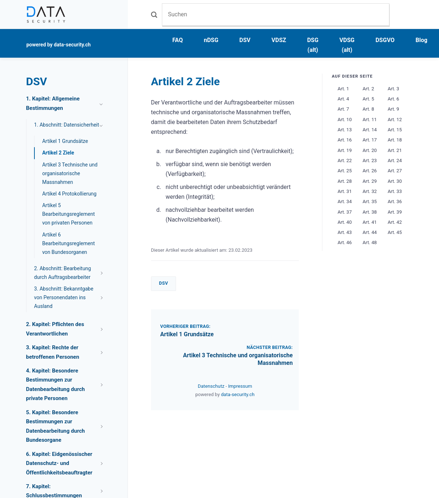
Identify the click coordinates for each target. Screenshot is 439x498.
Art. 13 (345, 129)
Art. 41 (370, 222)
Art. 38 (370, 212)
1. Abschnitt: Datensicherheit (66, 125)
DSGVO (385, 40)
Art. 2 (368, 88)
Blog (421, 40)
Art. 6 (393, 99)
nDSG (211, 40)
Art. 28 (345, 181)
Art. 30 (395, 181)
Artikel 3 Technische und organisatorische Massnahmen (69, 173)
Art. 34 (345, 201)
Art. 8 (368, 109)
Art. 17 (370, 140)
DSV (245, 40)
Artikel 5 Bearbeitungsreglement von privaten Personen (68, 214)
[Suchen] (276, 14)
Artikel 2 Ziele (58, 153)
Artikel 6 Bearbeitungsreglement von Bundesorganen (68, 243)
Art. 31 (345, 191)
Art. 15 (395, 129)
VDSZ (279, 40)
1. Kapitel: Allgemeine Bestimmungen (53, 103)
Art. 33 (395, 191)
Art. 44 (370, 232)
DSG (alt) (312, 45)
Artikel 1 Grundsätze (187, 334)
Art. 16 (345, 140)
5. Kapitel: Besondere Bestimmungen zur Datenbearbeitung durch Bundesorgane (55, 426)
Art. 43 (345, 232)
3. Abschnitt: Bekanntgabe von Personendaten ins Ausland (63, 297)
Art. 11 (370, 119)
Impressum (240, 386)
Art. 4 (343, 99)
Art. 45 (395, 232)
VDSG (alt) (347, 45)
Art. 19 (345, 150)
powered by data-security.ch (58, 45)
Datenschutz (212, 386)
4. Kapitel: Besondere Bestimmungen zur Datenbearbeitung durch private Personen (55, 384)
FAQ (177, 40)
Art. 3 (393, 88)
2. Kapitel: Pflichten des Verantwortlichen (55, 329)
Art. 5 (368, 99)
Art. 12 (395, 119)
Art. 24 (395, 160)
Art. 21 (395, 150)
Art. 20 (370, 150)
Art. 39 (395, 212)
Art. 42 (395, 222)
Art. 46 (345, 242)
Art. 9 (393, 109)
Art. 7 (343, 109)
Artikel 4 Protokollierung (69, 194)
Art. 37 (345, 212)
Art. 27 (395, 170)
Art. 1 (343, 88)
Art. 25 (345, 170)
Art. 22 (345, 160)
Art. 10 (345, 119)
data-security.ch (238, 394)
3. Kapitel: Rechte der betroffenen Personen (52, 352)
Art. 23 (370, 160)
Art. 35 (370, 201)
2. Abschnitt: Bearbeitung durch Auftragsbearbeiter (62, 273)
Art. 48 (370, 242)
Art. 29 (370, 181)
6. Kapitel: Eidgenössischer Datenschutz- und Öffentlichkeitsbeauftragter (59, 463)
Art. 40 (345, 222)
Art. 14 (370, 129)
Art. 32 (370, 191)
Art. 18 (395, 140)
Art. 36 (395, 201)
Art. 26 (370, 170)
